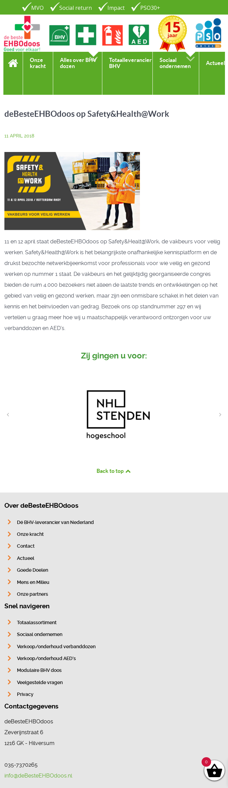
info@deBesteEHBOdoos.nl (38, 775)
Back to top (114, 471)
